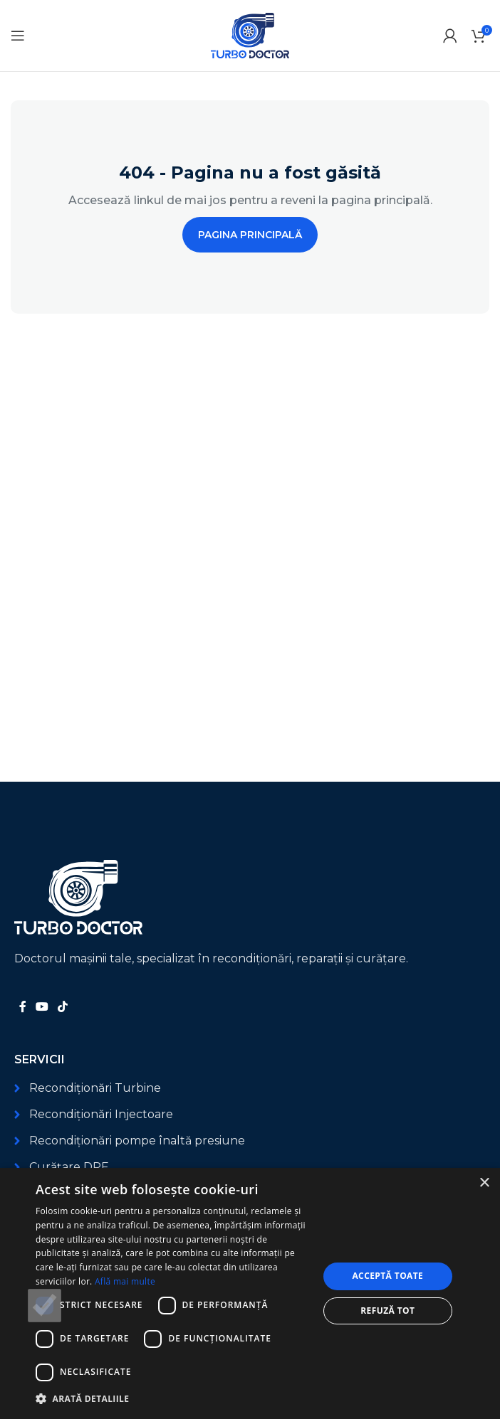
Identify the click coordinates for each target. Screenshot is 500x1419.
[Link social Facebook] (22, 1008)
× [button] (484, 1183)
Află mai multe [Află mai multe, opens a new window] (125, 1281)
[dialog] (250, 1293)
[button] (173, 1398)
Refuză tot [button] (387, 1310)
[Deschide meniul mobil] (18, 35)
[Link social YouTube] (42, 1008)
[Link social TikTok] (63, 1008)
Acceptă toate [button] (387, 1276)
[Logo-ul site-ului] (250, 34)
